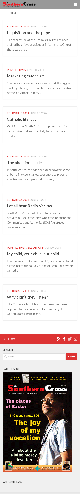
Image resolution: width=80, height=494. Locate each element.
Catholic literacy (21, 119)
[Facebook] (64, 339)
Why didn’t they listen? (27, 297)
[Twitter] (70, 339)
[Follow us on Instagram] (75, 339)
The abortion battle (24, 162)
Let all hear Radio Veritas (29, 205)
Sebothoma (36, 247)
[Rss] (58, 339)
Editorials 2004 (18, 26)
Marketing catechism (26, 75)
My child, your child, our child (33, 253)
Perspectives (16, 69)
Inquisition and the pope (28, 32)
